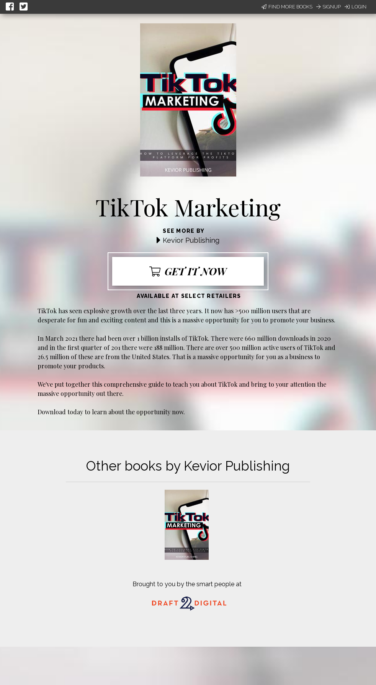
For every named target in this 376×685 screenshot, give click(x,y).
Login (355, 7)
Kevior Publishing (191, 240)
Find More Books (287, 7)
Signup (328, 7)
